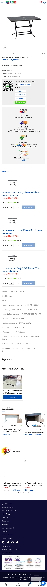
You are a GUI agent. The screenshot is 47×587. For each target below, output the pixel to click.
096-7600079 (20, 98)
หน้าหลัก (4, 54)
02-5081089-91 (24, 84)
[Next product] (44, 54)
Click (23, 160)
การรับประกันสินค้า (7, 535)
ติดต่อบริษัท (5, 531)
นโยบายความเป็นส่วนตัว (9, 510)
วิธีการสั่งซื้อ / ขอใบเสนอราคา (23, 158)
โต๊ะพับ (12, 54)
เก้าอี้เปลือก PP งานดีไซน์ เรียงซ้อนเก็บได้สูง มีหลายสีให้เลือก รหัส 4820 (12, 485)
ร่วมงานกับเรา (6, 521)
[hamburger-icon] (2, 3)
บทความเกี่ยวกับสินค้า (8, 528)
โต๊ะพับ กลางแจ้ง (16, 76)
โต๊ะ (9, 54)
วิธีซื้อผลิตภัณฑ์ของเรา (8, 507)
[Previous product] (41, 54)
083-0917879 (20, 95)
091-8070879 (20, 91)
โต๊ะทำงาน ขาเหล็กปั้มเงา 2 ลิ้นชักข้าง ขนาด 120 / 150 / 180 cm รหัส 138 (34, 432)
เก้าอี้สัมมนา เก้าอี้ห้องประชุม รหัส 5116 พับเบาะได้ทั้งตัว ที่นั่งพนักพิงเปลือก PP (34, 485)
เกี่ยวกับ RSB (5, 518)
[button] (20, 417)
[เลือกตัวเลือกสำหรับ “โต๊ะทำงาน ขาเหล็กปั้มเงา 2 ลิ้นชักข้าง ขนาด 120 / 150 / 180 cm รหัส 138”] (42, 417)
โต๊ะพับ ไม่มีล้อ (10, 74)
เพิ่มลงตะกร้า (28, 207)
